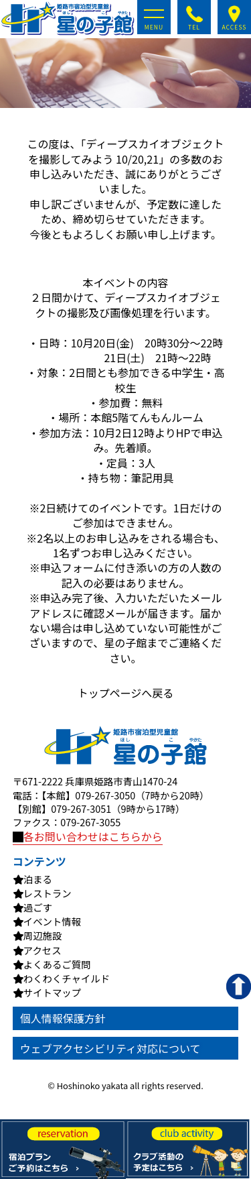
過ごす (37, 907)
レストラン (47, 893)
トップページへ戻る (126, 693)
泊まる (37, 879)
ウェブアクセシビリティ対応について (110, 1048)
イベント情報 (52, 921)
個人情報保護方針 (63, 1018)
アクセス (42, 950)
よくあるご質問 (57, 964)
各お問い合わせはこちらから (88, 836)
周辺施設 (42, 935)
